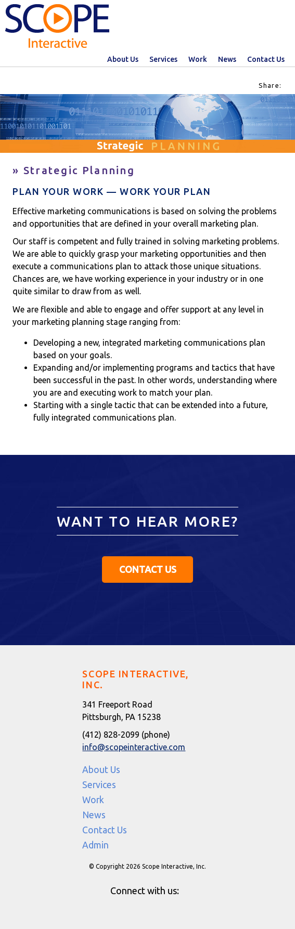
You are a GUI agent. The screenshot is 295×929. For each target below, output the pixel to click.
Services (163, 59)
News (227, 59)
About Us (122, 59)
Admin (95, 845)
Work (197, 59)
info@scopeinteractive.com (133, 747)
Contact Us (266, 59)
